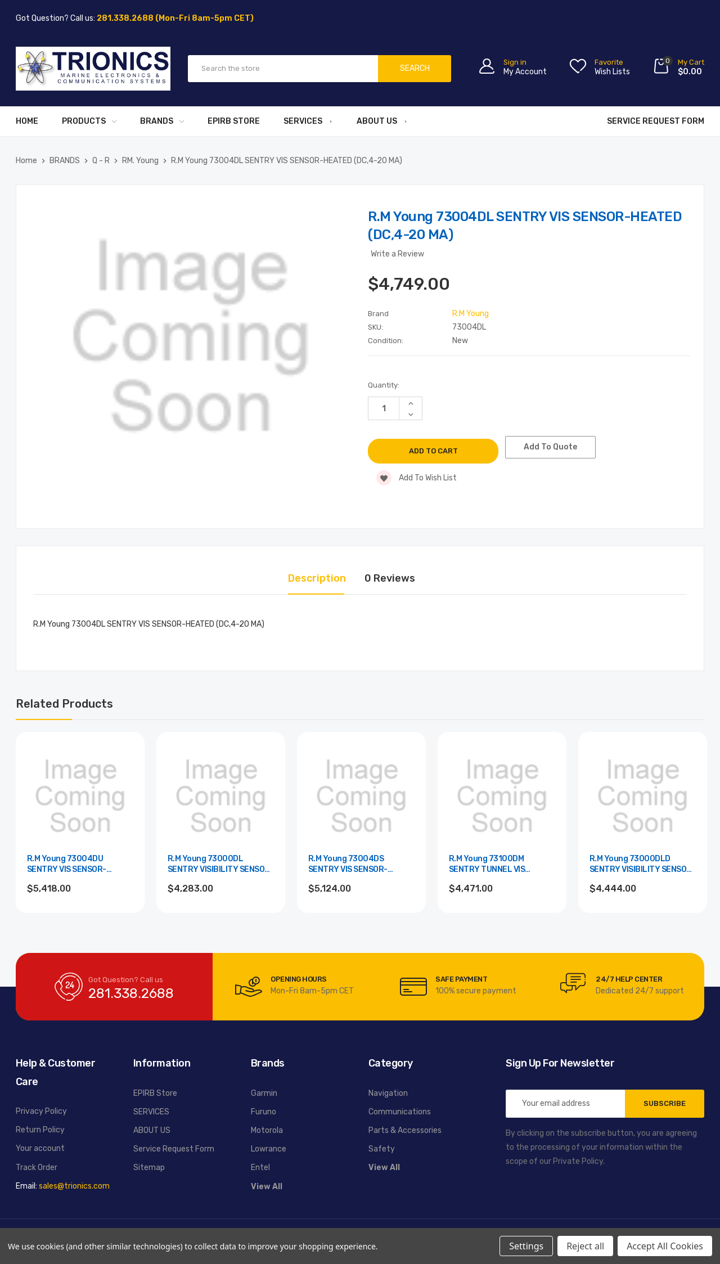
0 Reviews (389, 578)
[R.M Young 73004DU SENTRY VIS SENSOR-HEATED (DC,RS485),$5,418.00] (80, 796)
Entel (260, 1167)
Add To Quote (556, 447)
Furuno (263, 1112)
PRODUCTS (89, 121)
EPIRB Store (234, 121)
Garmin (264, 1093)
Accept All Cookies (665, 1246)
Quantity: (383, 385)
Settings (526, 1246)
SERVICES (308, 121)
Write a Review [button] (397, 254)
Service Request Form (655, 121)
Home (27, 121)
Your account (40, 1148)
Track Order (36, 1167)
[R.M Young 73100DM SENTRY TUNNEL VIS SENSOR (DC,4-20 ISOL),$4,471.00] (502, 796)
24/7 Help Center (629, 979)
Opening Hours (299, 979)
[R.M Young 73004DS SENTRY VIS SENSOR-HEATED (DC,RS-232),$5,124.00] (361, 796)
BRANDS (162, 121)
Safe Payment (461, 979)
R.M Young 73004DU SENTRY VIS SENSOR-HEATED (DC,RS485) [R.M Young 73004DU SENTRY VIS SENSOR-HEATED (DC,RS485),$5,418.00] (66, 865)
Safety (381, 1149)
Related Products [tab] (64, 703)
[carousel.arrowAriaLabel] (248, 987)
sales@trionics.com (74, 1186)
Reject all (585, 1246)
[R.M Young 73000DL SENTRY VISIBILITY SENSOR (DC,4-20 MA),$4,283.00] (221, 796)
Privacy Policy (41, 1111)
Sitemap (149, 1167)
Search (415, 68)
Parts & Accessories (405, 1130)
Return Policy (40, 1130)
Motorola (267, 1130)
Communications (399, 1112)
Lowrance (268, 1149)
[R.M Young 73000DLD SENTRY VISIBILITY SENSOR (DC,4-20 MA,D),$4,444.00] (643, 796)
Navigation (388, 1093)
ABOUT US (382, 121)
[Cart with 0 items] (678, 68)
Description (317, 578)
